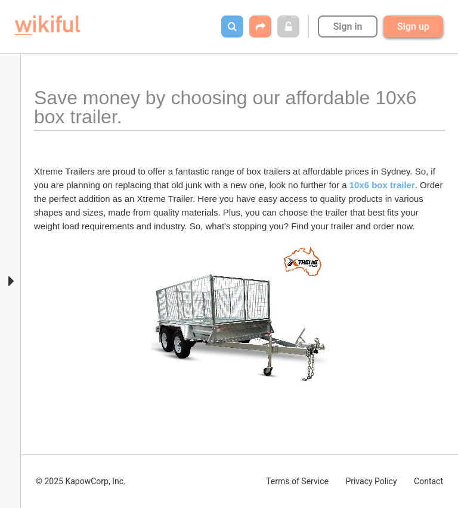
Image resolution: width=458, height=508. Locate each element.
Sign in (347, 26)
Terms (297, 481)
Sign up (413, 26)
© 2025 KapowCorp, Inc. (81, 481)
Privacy (371, 481)
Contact (428, 481)
